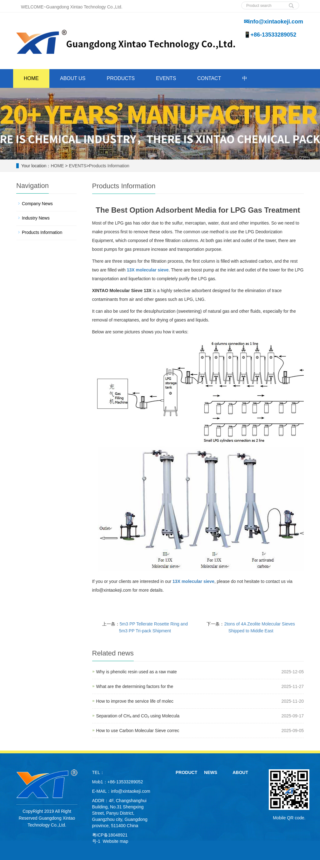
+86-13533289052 (125, 781)
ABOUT (240, 772)
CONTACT (209, 78)
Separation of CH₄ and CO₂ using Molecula (138, 715)
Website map (115, 841)
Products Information (109, 165)
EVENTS (166, 78)
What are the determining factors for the (134, 686)
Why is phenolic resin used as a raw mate (136, 671)
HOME (31, 78)
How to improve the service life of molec (134, 701)
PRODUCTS (121, 78)
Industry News (36, 217)
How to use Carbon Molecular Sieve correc (137, 730)
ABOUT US (73, 78)
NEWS (210, 772)
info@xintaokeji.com (130, 791)
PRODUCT (186, 772)
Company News (37, 203)
